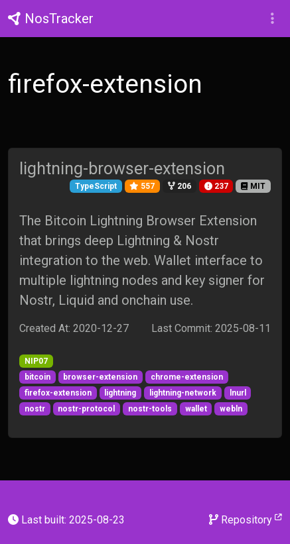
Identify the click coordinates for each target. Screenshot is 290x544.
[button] (272, 18)
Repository (245, 519)
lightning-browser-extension (122, 168)
